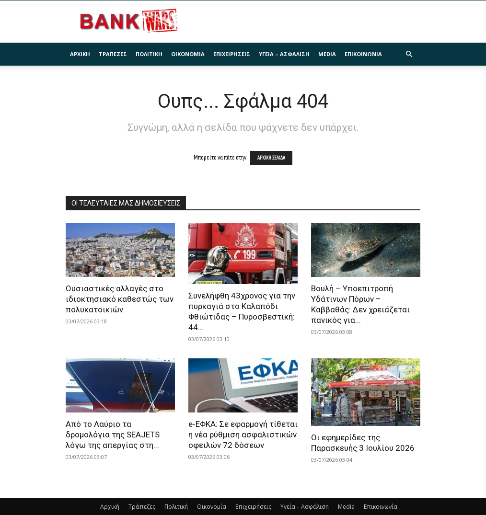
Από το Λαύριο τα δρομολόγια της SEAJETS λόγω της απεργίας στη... (113, 434)
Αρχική (80, 53)
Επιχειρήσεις (231, 53)
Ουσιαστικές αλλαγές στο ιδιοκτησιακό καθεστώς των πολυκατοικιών (120, 299)
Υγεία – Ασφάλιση (284, 53)
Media (327, 53)
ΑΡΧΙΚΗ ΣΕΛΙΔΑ (271, 158)
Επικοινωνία (363, 53)
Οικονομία (188, 53)
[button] (408, 54)
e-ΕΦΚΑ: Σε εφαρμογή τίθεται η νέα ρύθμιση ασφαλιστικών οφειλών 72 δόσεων (243, 434)
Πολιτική (149, 53)
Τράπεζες (113, 53)
